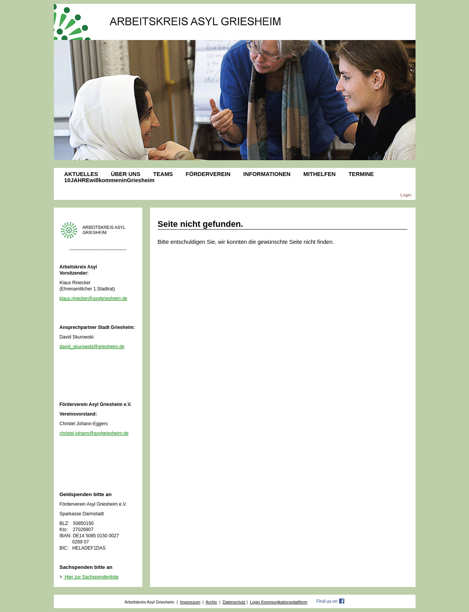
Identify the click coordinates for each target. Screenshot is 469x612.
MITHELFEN (319, 174)
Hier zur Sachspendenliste (91, 577)
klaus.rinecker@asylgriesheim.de (93, 298)
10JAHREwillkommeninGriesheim (109, 180)
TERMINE (361, 174)
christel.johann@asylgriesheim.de (94, 433)
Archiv (211, 602)
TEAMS (163, 174)
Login (406, 194)
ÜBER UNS (125, 174)
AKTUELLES (81, 174)
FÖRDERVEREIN (208, 174)
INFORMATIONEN (266, 174)
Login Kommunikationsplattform (278, 602)
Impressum (190, 602)
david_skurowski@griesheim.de (92, 346)
